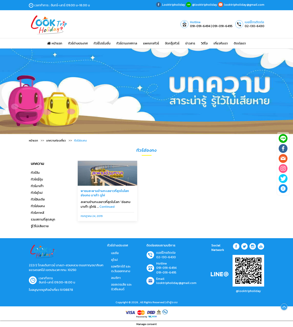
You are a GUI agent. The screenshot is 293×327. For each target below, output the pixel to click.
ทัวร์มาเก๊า (37, 186)
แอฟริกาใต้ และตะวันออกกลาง (121, 268)
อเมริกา (116, 277)
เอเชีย (115, 253)
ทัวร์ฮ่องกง (38, 206)
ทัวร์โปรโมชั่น (102, 43)
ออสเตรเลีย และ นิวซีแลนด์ (121, 286)
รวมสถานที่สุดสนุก (43, 219)
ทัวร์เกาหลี (37, 212)
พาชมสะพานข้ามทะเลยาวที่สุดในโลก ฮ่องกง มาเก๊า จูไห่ (105, 192)
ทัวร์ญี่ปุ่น (37, 179)
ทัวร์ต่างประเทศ (78, 43)
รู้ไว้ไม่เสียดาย (40, 226)
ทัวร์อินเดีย (38, 199)
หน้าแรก (54, 43)
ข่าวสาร (190, 43)
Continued (107, 206)
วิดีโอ (204, 43)
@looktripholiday (248, 290)
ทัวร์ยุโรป (37, 192)
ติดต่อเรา (240, 43)
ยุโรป (114, 259)
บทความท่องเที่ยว (56, 141)
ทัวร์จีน (35, 172)
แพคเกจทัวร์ (151, 43)
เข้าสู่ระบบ (172, 302)
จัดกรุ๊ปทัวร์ (172, 43)
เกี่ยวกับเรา (221, 43)
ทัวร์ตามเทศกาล (126, 43)
